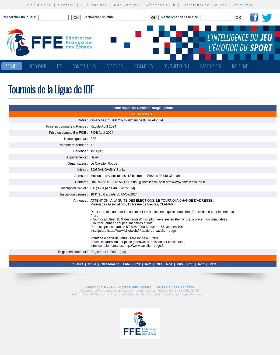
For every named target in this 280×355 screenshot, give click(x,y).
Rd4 (169, 264)
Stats (212, 264)
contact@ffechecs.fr (130, 294)
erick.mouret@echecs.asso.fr (187, 294)
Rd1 (137, 264)
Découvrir (37, 66)
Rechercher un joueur (19, 17)
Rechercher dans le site (179, 17)
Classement (110, 264)
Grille (92, 264)
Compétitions (84, 66)
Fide (126, 264)
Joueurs (77, 264)
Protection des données (174, 287)
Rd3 (159, 264)
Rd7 (201, 264)
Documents (143, 66)
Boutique (240, 66)
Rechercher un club (98, 17)
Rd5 (180, 264)
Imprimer (243, 5)
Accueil (11, 66)
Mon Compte (126, 5)
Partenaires (210, 66)
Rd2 (148, 264)
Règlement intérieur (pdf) (108, 252)
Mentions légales (138, 287)
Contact (66, 5)
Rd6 (190, 264)
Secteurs (115, 66)
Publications (94, 5)
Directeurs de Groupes (205, 5)
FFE (59, 66)
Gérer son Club (161, 5)
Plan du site (39, 5)
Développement (177, 66)
